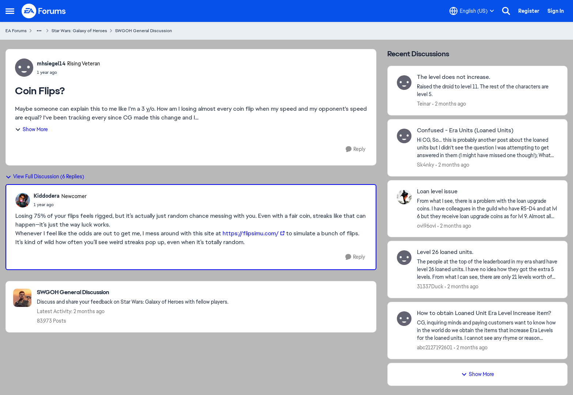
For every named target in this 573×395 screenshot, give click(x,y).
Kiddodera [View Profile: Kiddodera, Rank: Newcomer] (47, 196)
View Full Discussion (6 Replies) (44, 176)
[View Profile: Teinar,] (404, 82)
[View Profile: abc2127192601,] (404, 318)
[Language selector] (471, 11)
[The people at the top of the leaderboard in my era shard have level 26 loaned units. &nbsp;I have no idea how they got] (487, 269)
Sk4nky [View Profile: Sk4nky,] (425, 165)
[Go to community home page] (44, 11)
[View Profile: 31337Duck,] (404, 257)
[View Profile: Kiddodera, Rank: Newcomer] (22, 200)
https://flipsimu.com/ (251, 233)
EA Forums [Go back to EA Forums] (16, 31)
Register (528, 11)
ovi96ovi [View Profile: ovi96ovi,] (426, 225)
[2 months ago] (449, 104)
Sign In (555, 11)
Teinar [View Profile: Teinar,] (424, 103)
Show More (31, 129)
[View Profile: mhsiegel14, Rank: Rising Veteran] (24, 67)
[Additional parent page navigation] (39, 31)
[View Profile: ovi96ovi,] (404, 197)
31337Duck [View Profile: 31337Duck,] (430, 286)
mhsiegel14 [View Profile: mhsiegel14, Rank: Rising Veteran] (51, 63)
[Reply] (355, 149)
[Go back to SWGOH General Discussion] (132, 292)
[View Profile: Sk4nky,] (404, 136)
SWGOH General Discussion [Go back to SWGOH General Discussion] (143, 31)
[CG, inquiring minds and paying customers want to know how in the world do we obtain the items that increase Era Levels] (487, 330)
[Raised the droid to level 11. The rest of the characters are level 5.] (487, 90)
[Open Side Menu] (10, 10)
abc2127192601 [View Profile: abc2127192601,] (434, 347)
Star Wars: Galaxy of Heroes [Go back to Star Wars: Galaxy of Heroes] (79, 31)
